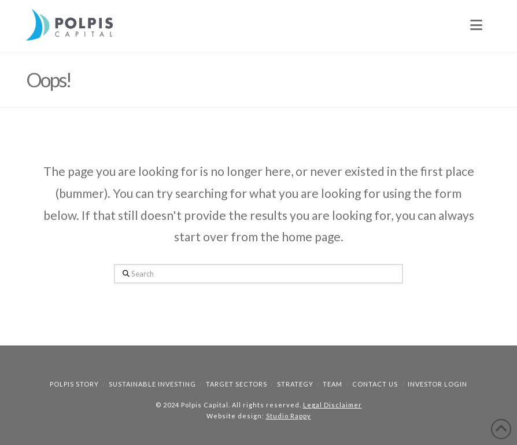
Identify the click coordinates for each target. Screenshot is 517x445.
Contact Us (375, 384)
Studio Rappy (288, 416)
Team (332, 384)
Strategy (295, 384)
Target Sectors (236, 384)
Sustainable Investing (152, 384)
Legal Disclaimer (332, 405)
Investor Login (437, 384)
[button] (476, 25)
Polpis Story (74, 384)
